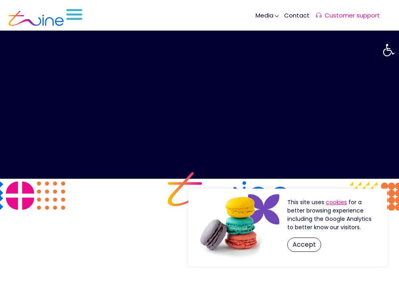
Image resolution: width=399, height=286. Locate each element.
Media (264, 15)
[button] (388, 50)
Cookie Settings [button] (336, 202)
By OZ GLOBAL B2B (200, 267)
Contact (297, 15)
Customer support (352, 15)
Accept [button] (304, 244)
